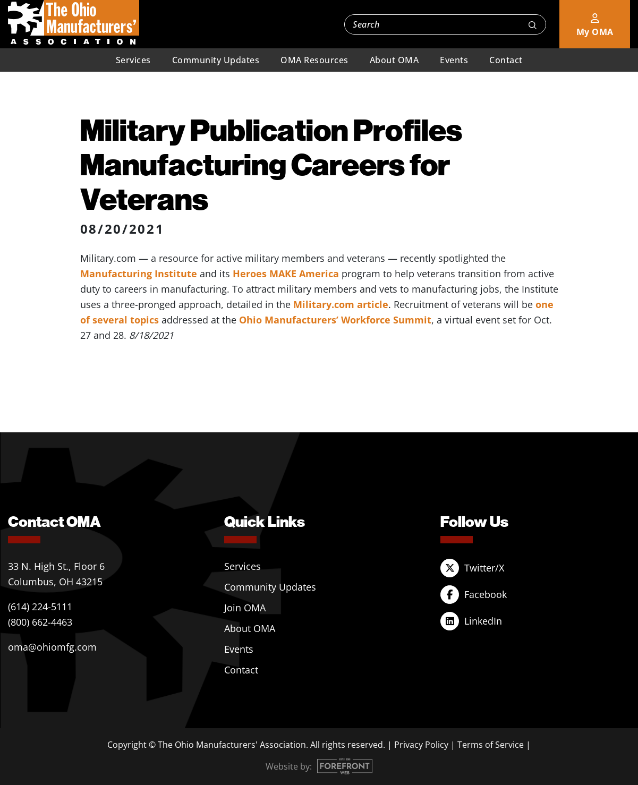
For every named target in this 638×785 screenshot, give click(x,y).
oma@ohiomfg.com (52, 647)
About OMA (394, 60)
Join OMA (245, 607)
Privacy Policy (421, 744)
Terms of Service (490, 744)
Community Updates (216, 60)
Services (133, 60)
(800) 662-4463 (40, 622)
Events (454, 60)
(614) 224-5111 (40, 606)
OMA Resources (314, 60)
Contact (506, 60)
